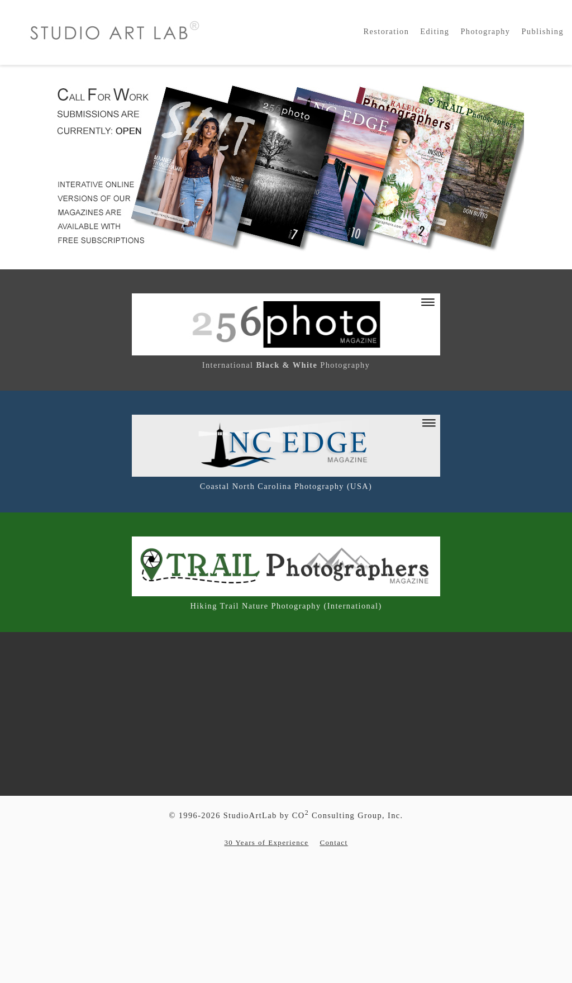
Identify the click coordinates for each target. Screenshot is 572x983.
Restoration (386, 31)
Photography (485, 31)
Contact (333, 842)
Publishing (542, 31)
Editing (434, 31)
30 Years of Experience (266, 842)
